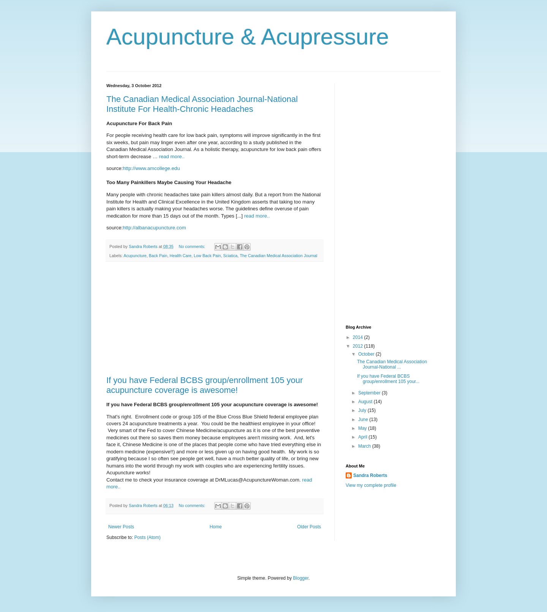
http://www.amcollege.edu (151, 168)
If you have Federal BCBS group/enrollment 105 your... (388, 379)
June (363, 419)
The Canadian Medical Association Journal (278, 255)
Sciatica (230, 255)
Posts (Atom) (147, 537)
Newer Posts (121, 526)
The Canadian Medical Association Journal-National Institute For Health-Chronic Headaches (202, 104)
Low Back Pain (207, 255)
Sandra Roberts (370, 475)
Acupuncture (135, 255)
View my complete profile (371, 485)
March (365, 446)
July (363, 410)
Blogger (300, 578)
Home (216, 526)
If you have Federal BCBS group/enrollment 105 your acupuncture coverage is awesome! (204, 385)
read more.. (172, 156)
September (370, 393)
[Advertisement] (215, 318)
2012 (358, 346)
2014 (358, 337)
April (363, 437)
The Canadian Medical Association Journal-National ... (392, 364)
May (363, 428)
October (367, 354)
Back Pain (158, 255)
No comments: (193, 246)
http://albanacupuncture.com (154, 227)
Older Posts (309, 526)
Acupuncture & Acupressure (247, 36)
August (366, 401)
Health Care (180, 255)
